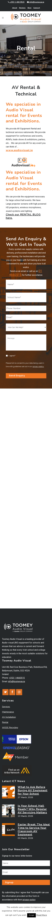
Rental (5, 722)
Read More (41, 915)
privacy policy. (38, 367)
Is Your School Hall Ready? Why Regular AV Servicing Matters (32, 809)
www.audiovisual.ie (19, 150)
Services (6, 706)
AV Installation (9, 717)
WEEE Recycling (10, 727)
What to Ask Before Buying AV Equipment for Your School (32, 790)
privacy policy (29, 899)
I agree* (12, 355)
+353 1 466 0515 (16, 2)
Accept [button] (31, 915)
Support (36, 8)
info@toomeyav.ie (35, 2)
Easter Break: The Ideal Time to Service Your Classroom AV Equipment (34, 829)
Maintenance (8, 711)
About (14, 8)
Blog (29, 8)
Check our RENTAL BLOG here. (23, 216)
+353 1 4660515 (17, 678)
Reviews (22, 8)
